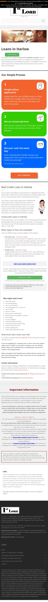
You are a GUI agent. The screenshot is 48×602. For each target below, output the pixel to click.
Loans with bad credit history (35, 478)
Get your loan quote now (25, 263)
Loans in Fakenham (20, 474)
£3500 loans (38, 476)
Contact (4, 564)
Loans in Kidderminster (10, 476)
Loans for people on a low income (13, 480)
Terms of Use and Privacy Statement (12, 552)
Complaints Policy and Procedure (11, 561)
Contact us (17, 417)
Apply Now (12, 54)
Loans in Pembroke (8, 474)
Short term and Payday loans (36, 484)
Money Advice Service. (21, 370)
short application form (24, 337)
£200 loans (6, 478)
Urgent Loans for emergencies (12, 487)
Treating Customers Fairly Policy (24, 443)
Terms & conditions (28, 417)
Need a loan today (21, 484)
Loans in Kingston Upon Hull (25, 476)
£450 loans (13, 478)
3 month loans (21, 478)
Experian (23, 378)
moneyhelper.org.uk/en (26, 3)
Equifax (30, 378)
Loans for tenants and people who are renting (20, 482)
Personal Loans (24, 277)
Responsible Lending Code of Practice (25, 437)
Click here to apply (21, 237)
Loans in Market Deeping (34, 474)
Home (3, 550)
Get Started (24, 175)
